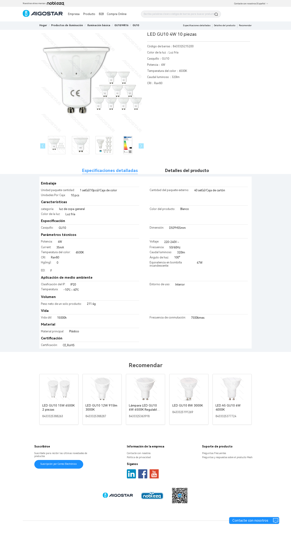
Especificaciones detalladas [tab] (110, 170)
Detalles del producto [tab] (187, 170)
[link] (67, 25)
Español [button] (262, 4)
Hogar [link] (43, 25)
